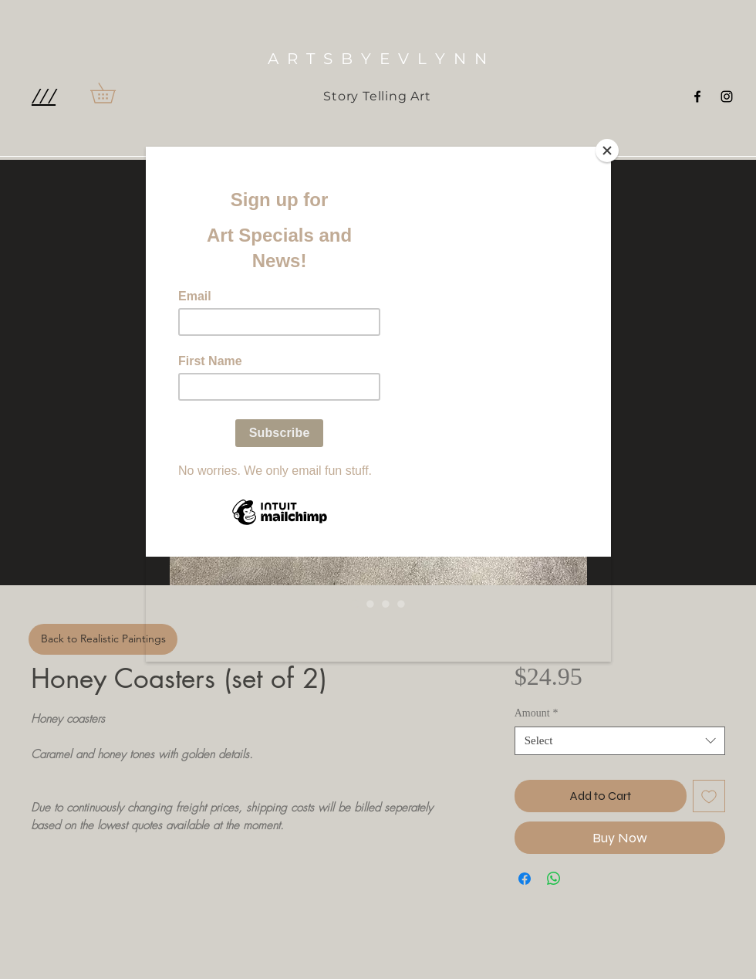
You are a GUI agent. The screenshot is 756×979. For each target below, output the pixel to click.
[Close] (607, 150)
